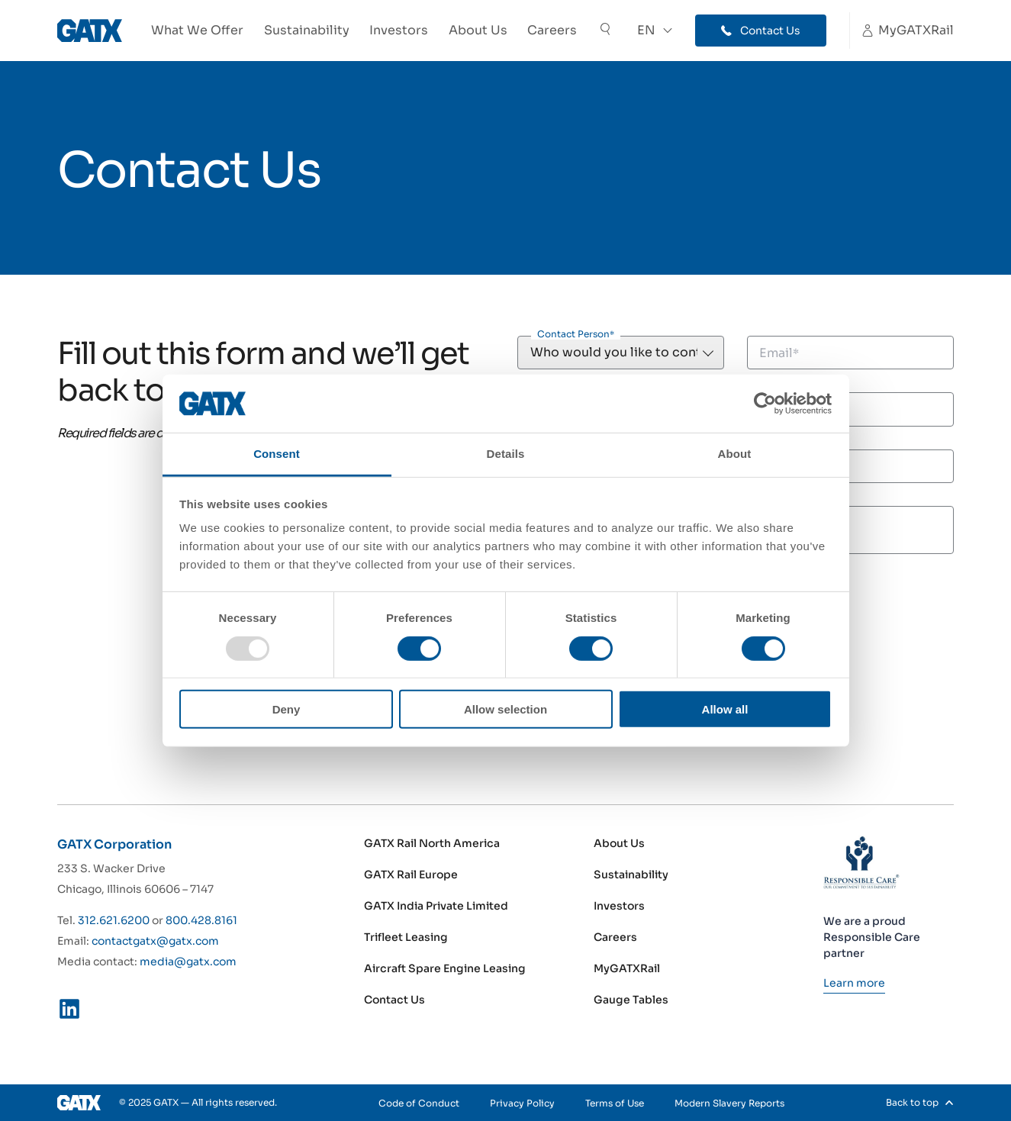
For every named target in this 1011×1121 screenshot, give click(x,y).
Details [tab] (506, 453)
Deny (286, 709)
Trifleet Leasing (406, 937)
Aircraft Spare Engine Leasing (445, 968)
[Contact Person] (620, 352)
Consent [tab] (276, 453)
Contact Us (394, 1000)
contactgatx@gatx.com (155, 941)
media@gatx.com (188, 961)
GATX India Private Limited (436, 906)
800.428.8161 (201, 920)
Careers (552, 30)
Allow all (725, 709)
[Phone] (850, 466)
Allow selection (505, 709)
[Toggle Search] (605, 30)
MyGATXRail (627, 968)
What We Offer (197, 30)
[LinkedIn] (69, 1012)
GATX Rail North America (432, 843)
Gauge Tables (631, 1000)
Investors (398, 30)
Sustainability (306, 30)
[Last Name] (850, 409)
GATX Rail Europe (411, 874)
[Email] (850, 352)
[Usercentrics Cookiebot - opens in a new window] (765, 403)
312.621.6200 (114, 920)
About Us (478, 30)
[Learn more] (854, 983)
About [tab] (735, 453)
